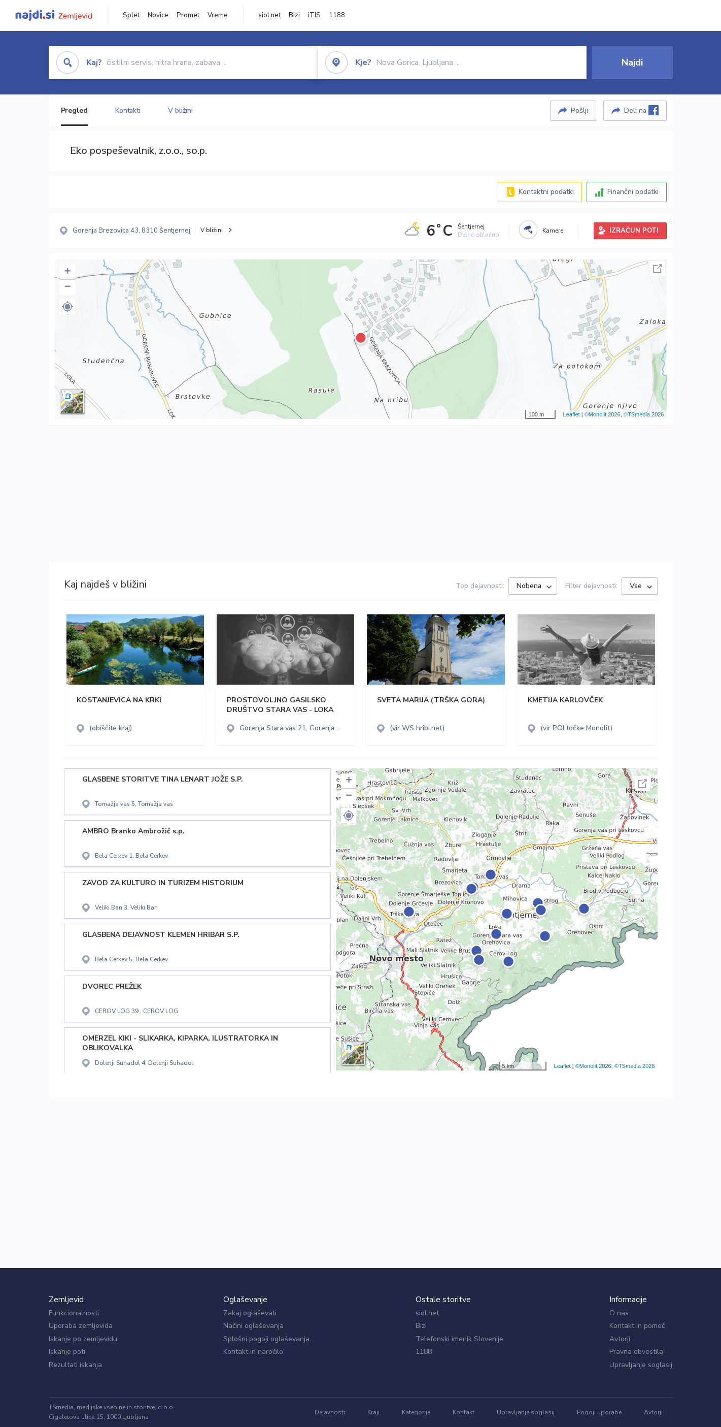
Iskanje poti (67, 1351)
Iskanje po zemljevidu (83, 1339)
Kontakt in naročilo (253, 1351)
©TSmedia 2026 (644, 414)
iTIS (314, 15)
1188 (337, 15)
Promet (188, 15)
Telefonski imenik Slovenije (459, 1339)
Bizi (294, 15)
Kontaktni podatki (546, 192)
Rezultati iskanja (75, 1365)
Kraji (373, 1412)
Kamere (552, 230)
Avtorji (619, 1339)
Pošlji (579, 110)
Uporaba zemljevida (81, 1326)
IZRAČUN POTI (634, 230)
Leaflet (571, 414)
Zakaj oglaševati (250, 1313)
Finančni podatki (633, 192)
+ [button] (67, 272)
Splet (131, 15)
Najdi (632, 62)
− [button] (67, 287)
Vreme (218, 15)
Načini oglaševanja (253, 1326)
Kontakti (128, 110)
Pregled (74, 110)
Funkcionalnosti (74, 1313)
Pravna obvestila (636, 1351)
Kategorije (416, 1412)
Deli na (641, 110)
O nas (619, 1313)
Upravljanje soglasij (640, 1365)
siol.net (269, 15)
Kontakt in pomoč (637, 1326)
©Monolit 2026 (603, 414)
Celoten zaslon (657, 268)
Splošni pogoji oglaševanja (266, 1339)
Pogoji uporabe (599, 1412)
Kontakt (463, 1412)
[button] (67, 306)
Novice (158, 15)
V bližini (180, 110)
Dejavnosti (330, 1412)
